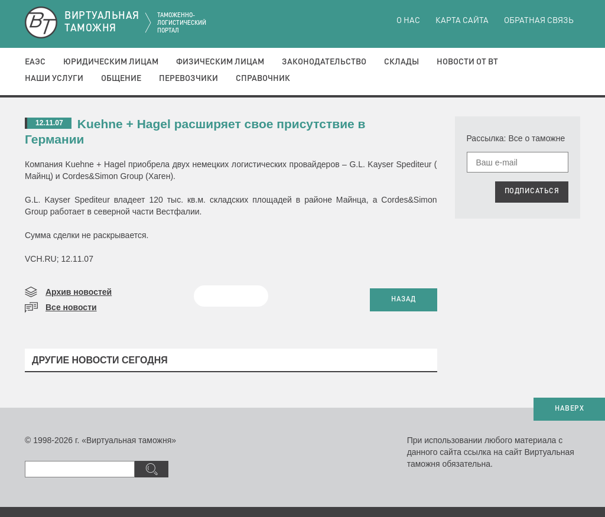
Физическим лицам (220, 62)
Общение (121, 78)
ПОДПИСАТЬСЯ (532, 191)
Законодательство (324, 62)
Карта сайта (462, 21)
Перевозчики (188, 78)
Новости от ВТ (467, 62)
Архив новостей (78, 292)
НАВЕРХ (569, 408)
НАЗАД (403, 299)
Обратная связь (539, 21)
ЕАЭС (35, 62)
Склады (401, 62)
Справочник (263, 78)
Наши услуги (54, 78)
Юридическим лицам (110, 62)
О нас (408, 21)
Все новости (71, 307)
